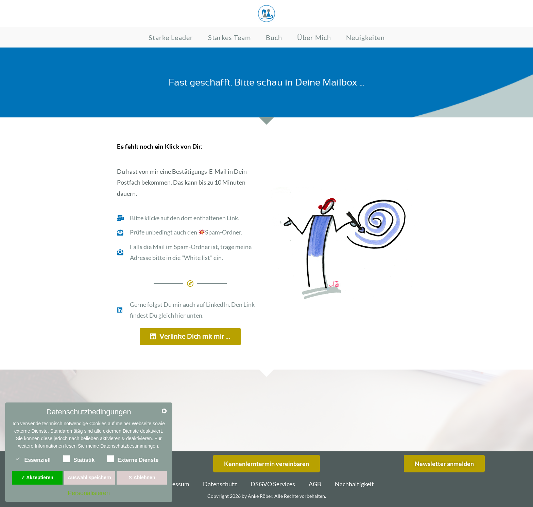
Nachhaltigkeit (354, 484)
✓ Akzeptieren (37, 477)
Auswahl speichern (89, 477)
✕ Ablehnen (141, 477)
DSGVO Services (273, 484)
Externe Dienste (132, 459)
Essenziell (32, 459)
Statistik (78, 459)
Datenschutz (220, 484)
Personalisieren (89, 493)
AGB (315, 484)
